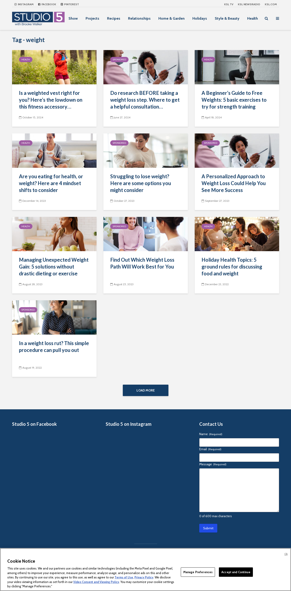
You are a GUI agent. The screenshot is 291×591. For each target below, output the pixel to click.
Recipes (113, 18)
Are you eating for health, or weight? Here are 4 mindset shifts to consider (51, 183)
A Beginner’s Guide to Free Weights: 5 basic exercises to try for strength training (234, 100)
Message (212, 465)
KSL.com (271, 4)
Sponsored (119, 59)
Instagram (24, 4)
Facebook (47, 4)
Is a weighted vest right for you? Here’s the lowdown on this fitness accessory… (50, 100)
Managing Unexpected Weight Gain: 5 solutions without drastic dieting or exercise (54, 267)
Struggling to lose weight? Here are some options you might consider (140, 183)
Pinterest (70, 4)
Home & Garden (171, 18)
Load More (145, 390)
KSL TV (228, 4)
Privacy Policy (143, 577)
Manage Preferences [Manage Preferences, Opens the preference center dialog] (197, 572)
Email (210, 449)
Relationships (139, 18)
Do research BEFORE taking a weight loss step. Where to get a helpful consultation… (145, 100)
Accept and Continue (235, 572)
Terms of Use (124, 577)
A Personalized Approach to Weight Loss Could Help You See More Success (234, 183)
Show (73, 18)
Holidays (199, 18)
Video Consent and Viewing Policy (96, 582)
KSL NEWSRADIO (249, 4)
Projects (92, 18)
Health (252, 18)
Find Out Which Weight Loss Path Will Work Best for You (142, 263)
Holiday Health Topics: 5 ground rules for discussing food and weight (232, 267)
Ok (286, 554)
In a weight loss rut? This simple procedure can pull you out (54, 346)
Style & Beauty (227, 18)
